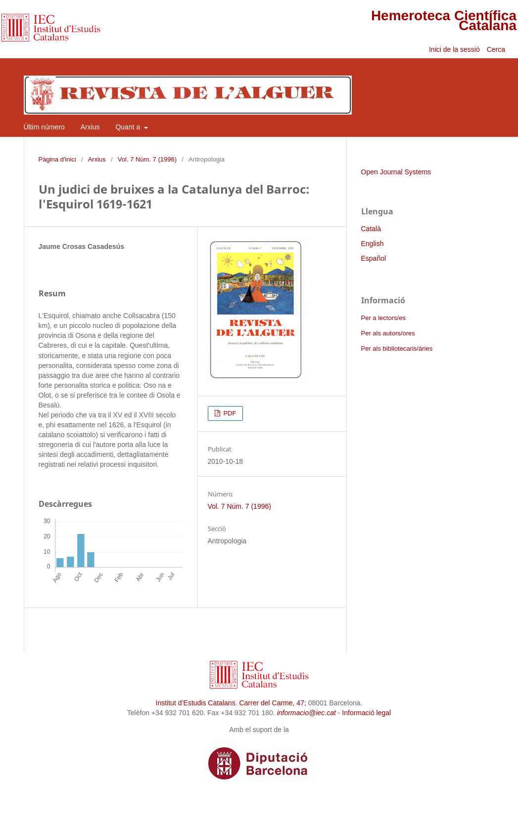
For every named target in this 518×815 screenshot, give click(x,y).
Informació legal (366, 713)
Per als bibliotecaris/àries (397, 348)
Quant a (128, 127)
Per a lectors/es (383, 318)
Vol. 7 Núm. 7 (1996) (147, 159)
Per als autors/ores (388, 333)
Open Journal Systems (396, 172)
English (372, 243)
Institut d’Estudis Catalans (195, 703)
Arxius (90, 127)
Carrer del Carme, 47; (272, 703)
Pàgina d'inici (57, 159)
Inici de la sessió (454, 49)
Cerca (497, 49)
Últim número (44, 127)
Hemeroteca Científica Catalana (444, 20)
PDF (229, 413)
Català (371, 229)
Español (373, 258)
